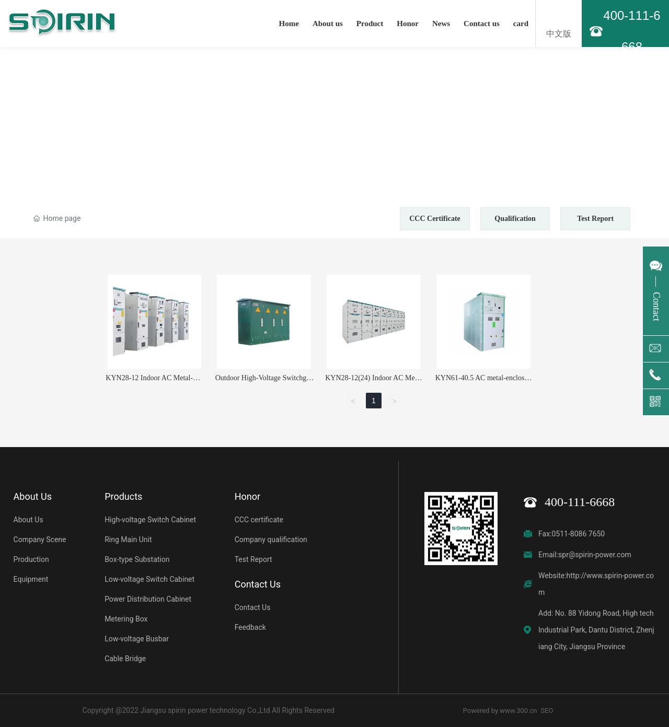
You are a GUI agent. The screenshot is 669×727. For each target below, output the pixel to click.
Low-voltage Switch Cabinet (149, 579)
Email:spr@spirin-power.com (584, 554)
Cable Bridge (125, 658)
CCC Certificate (434, 218)
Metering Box (126, 619)
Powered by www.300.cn (500, 710)
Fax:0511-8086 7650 (571, 534)
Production (31, 559)
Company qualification (271, 539)
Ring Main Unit (128, 539)
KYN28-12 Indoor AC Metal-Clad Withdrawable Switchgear (154, 382)
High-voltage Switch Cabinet (150, 519)
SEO (547, 710)
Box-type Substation (137, 559)
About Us (28, 519)
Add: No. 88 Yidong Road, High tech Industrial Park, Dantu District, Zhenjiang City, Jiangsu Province (596, 630)
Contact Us (253, 607)
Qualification (515, 218)
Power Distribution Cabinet (148, 599)
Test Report (595, 218)
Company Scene (40, 539)
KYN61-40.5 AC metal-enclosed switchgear (483, 382)
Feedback (250, 627)
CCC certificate (259, 519)
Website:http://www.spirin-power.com (596, 583)
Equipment (31, 579)
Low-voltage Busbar (137, 639)
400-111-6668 (580, 502)
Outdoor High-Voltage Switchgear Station (264, 382)
